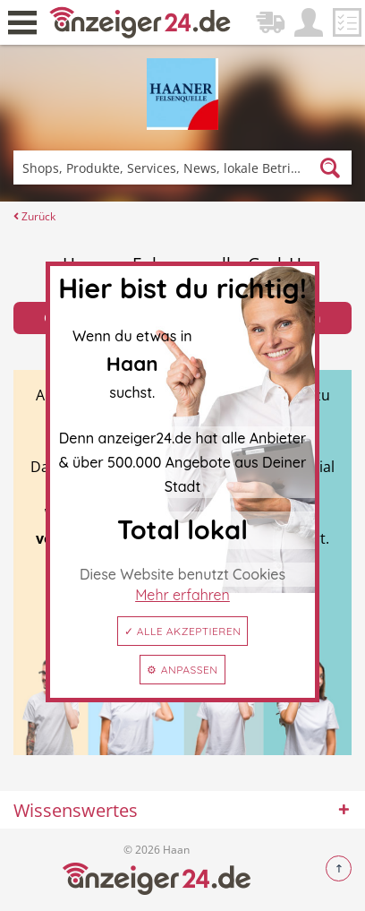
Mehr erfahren (182, 595)
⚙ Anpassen (182, 669)
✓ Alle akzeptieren (183, 631)
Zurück (34, 216)
